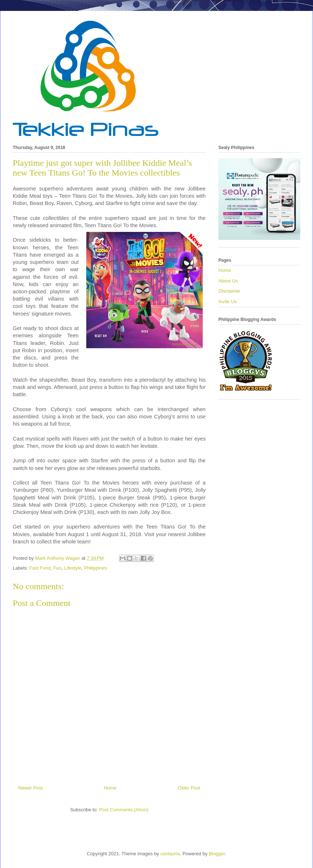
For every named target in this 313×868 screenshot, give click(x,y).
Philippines (95, 568)
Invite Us (227, 301)
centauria (170, 853)
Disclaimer (229, 291)
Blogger (217, 853)
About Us (228, 281)
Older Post (189, 788)
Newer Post (30, 788)
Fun (57, 568)
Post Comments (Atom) (123, 809)
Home (110, 788)
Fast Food (40, 568)
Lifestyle (73, 568)
